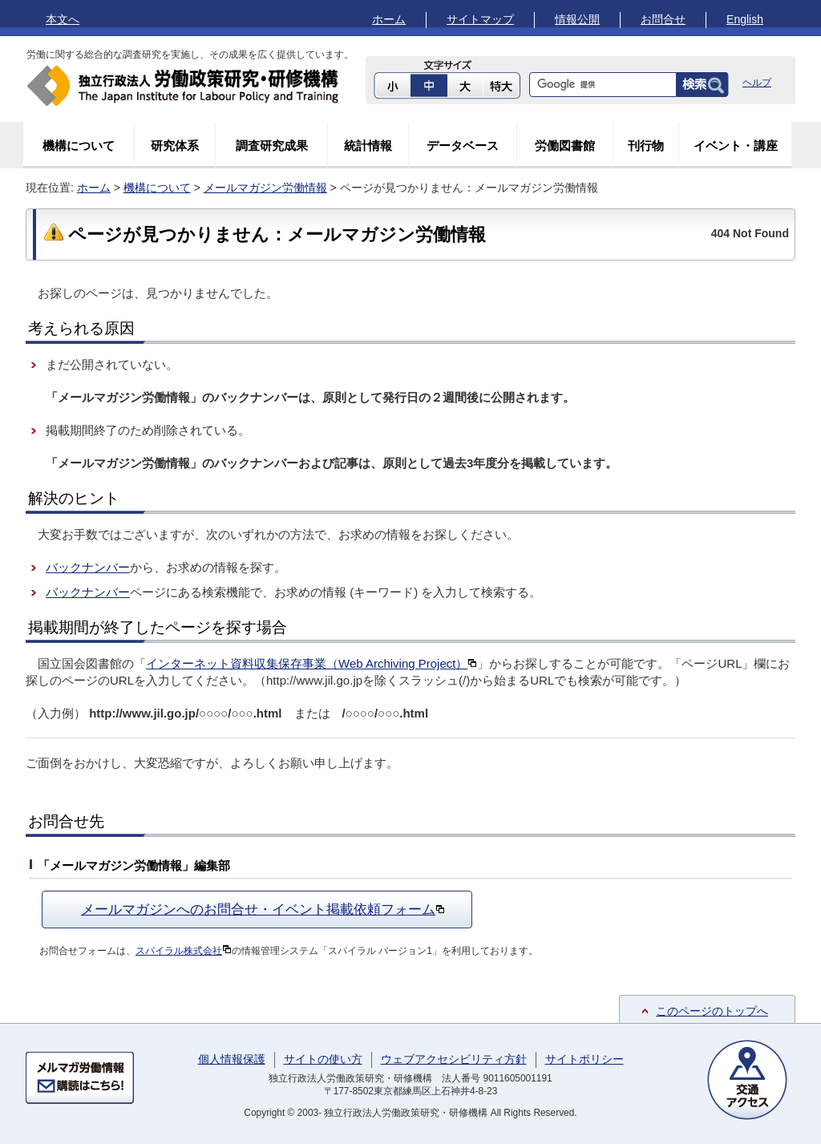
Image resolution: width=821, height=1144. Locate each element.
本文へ (62, 19)
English (744, 19)
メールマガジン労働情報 (265, 187)
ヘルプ (756, 82)
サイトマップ (480, 19)
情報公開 (577, 19)
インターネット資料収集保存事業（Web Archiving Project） (311, 663)
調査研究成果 (272, 145)
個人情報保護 (231, 1059)
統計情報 (368, 145)
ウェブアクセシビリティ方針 (454, 1059)
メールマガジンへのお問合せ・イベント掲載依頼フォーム (263, 909)
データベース (463, 145)
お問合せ (663, 19)
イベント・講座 (736, 145)
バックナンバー (88, 567)
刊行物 (646, 145)
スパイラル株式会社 (183, 950)
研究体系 (175, 145)
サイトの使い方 (323, 1059)
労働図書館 (565, 145)
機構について (78, 145)
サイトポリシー (584, 1059)
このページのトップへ (712, 1011)
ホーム (389, 19)
